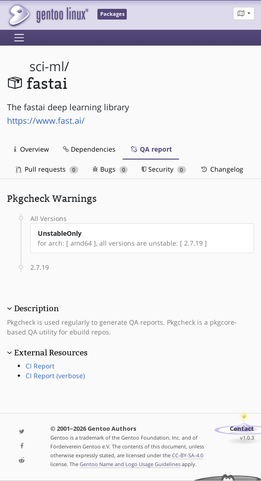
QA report (151, 149)
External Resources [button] (51, 352)
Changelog (221, 169)
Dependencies (89, 149)
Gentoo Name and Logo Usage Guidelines (130, 464)
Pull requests (47, 169)
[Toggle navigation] (19, 38)
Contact (242, 429)
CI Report (40, 365)
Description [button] (36, 308)
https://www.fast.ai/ (46, 120)
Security (164, 169)
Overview (31, 149)
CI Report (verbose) (55, 375)
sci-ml (46, 66)
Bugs (110, 169)
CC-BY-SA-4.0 (187, 455)
